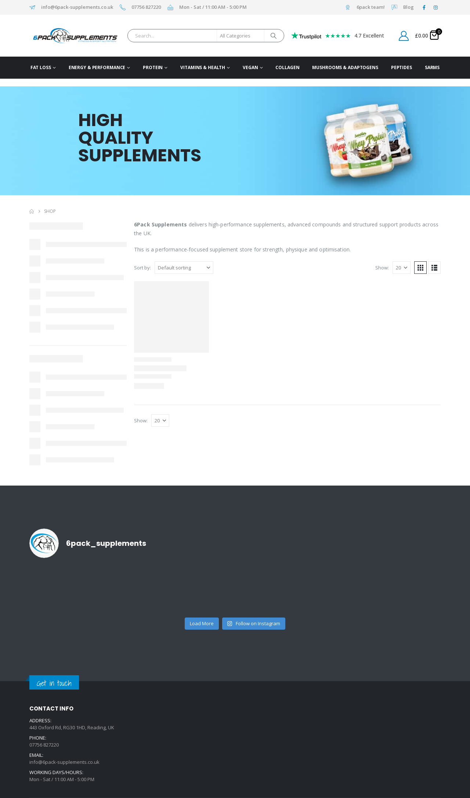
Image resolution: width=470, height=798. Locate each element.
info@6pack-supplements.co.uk (77, 7)
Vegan (250, 67)
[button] (420, 267)
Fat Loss (40, 67)
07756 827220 (146, 7)
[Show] (402, 267)
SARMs (432, 67)
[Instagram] (435, 7)
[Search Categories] (240, 35)
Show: (382, 267)
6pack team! (371, 7)
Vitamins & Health (202, 67)
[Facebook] (424, 7)
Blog (408, 7)
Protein (153, 67)
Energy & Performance (97, 67)
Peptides (401, 67)
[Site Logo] (63, 36)
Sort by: (142, 267)
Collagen (287, 67)
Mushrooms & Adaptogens (345, 67)
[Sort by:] (184, 267)
